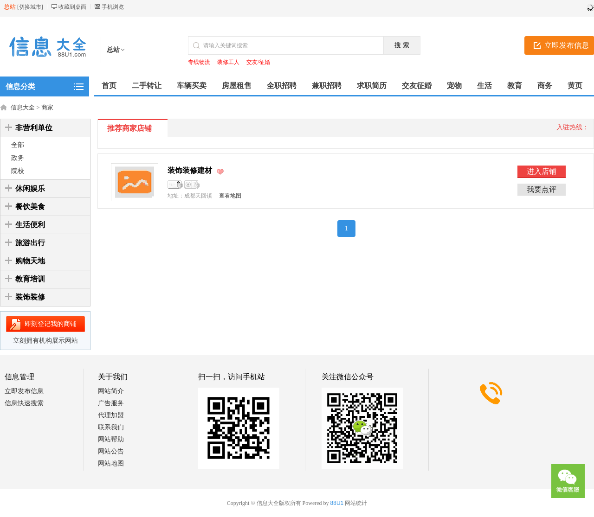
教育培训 (30, 279)
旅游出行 (30, 243)
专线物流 (199, 62)
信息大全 (23, 107)
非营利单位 (33, 128)
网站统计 (356, 503)
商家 (47, 107)
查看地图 (230, 195)
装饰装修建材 (190, 170)
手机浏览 (113, 7)
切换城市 (30, 7)
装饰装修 (30, 297)
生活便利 (30, 225)
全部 (17, 144)
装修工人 (228, 62)
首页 (109, 85)
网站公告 (111, 451)
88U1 (337, 503)
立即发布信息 (24, 391)
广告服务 (111, 403)
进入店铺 (541, 171)
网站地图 (111, 463)
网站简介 (111, 391)
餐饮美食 (30, 207)
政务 (17, 157)
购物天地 (30, 261)
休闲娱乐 (30, 188)
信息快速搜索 (24, 403)
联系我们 (111, 427)
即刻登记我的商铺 (51, 323)
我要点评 (541, 189)
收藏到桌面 (72, 7)
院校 (17, 170)
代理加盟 (111, 415)
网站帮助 (111, 439)
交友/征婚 (258, 62)
